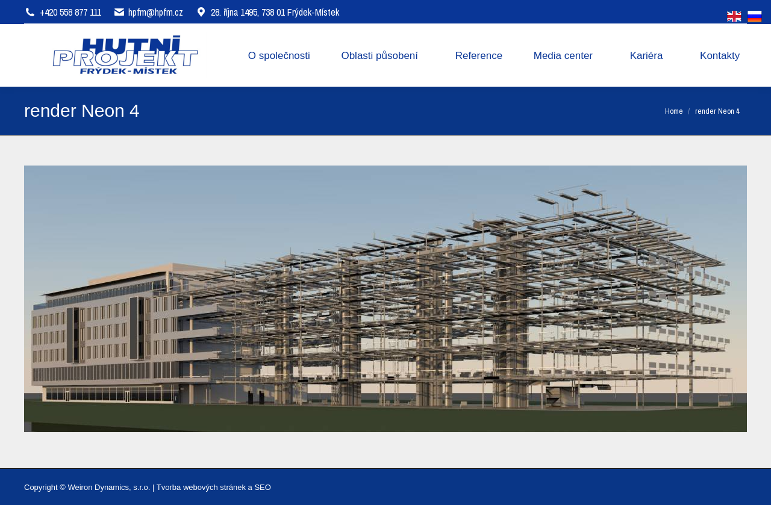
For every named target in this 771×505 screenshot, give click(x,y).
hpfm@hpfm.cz (155, 12)
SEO (262, 487)
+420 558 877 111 (70, 12)
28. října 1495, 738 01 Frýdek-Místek (267, 12)
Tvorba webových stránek (201, 487)
